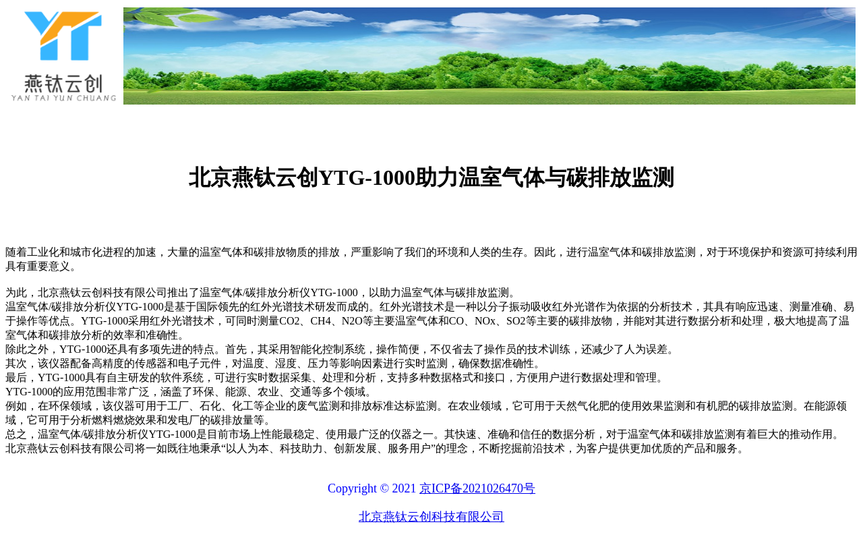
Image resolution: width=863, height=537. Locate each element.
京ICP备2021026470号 (477, 488)
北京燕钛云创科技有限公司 (431, 517)
